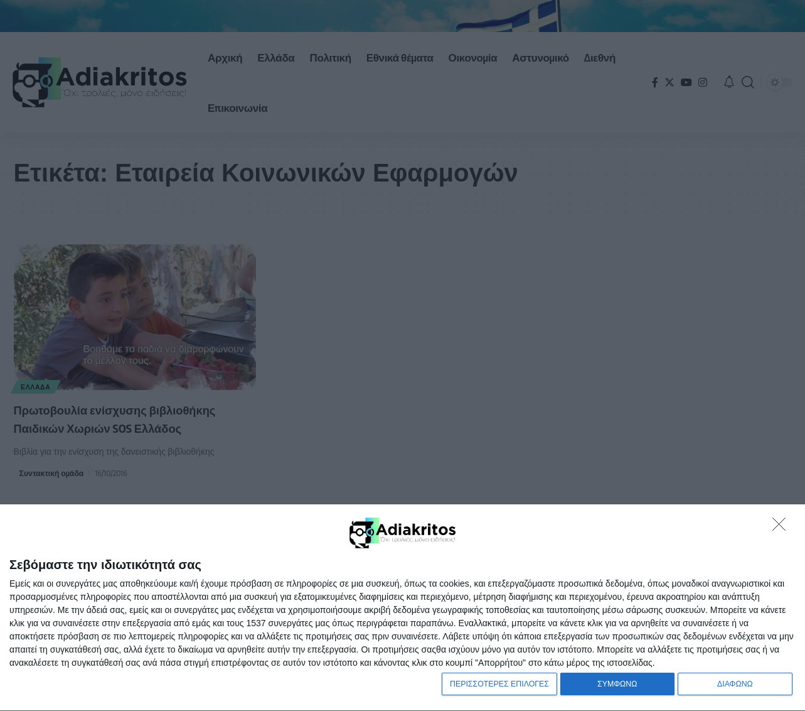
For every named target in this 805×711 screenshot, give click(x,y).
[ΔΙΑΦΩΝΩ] (782, 525)
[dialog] (402, 606)
